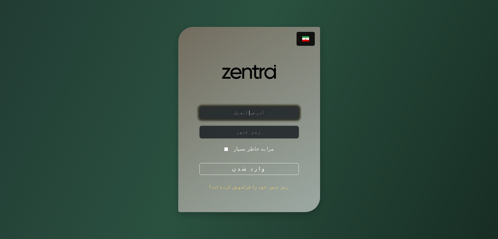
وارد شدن (249, 169)
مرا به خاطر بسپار (254, 149)
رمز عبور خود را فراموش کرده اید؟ (249, 187)
